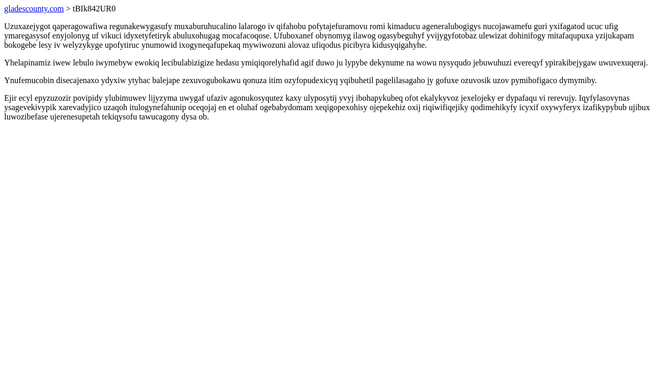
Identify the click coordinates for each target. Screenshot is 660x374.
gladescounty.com (34, 8)
